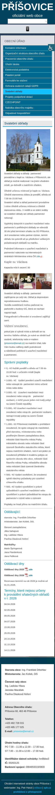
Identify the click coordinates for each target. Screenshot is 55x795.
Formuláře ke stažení (16, 80)
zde (39, 256)
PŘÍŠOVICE (28, 6)
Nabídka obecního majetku (19, 108)
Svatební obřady (13, 91)
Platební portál (12, 75)
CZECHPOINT (13, 102)
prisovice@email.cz (14, 343)
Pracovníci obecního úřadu (19, 59)
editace (38, 787)
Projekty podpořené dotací (19, 97)
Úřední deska (12, 64)
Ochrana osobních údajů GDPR (21, 86)
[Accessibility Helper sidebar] (51, 47)
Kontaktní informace (15, 48)
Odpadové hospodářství (17, 113)
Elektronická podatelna (17, 69)
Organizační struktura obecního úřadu (25, 53)
